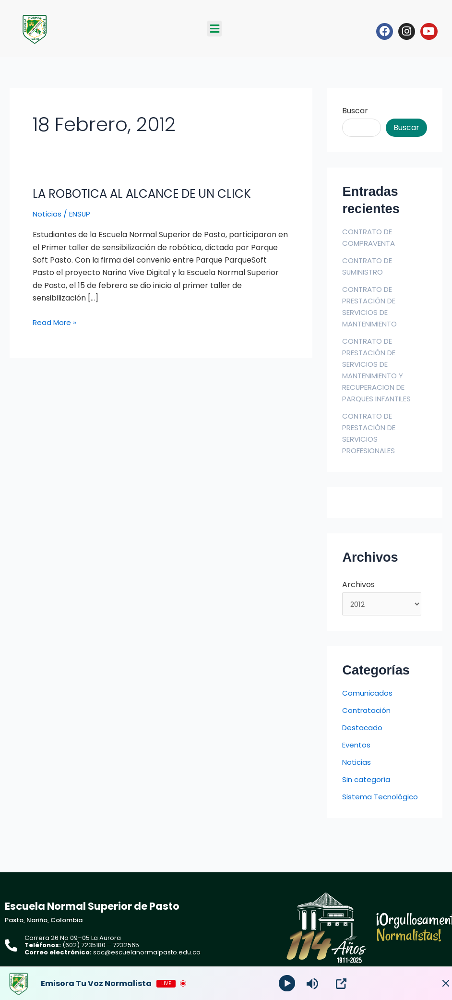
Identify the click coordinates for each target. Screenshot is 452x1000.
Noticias (47, 213)
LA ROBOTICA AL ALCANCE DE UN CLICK (150, 193)
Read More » (56, 322)
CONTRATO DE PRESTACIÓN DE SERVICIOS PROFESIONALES (372, 433)
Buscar (355, 110)
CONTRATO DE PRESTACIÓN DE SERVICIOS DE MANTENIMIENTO (373, 306)
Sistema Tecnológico (381, 798)
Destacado (363, 729)
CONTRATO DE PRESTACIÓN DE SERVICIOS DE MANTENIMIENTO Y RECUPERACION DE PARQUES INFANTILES (381, 370)
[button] (214, 28)
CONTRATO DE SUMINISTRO (369, 266)
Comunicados (368, 694)
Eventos (357, 746)
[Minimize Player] (435, 983)
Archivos (358, 584)
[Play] (288, 983)
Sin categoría (367, 781)
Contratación (367, 712)
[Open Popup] (343, 983)
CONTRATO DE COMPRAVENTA (371, 237)
